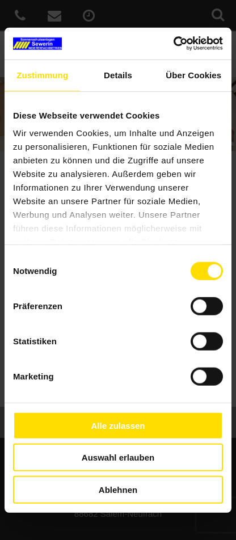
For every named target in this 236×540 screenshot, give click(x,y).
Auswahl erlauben (118, 457)
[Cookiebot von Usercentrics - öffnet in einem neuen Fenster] (173, 43)
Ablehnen (118, 489)
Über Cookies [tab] (193, 74)
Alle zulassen (118, 425)
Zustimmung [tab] (42, 74)
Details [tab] (118, 74)
